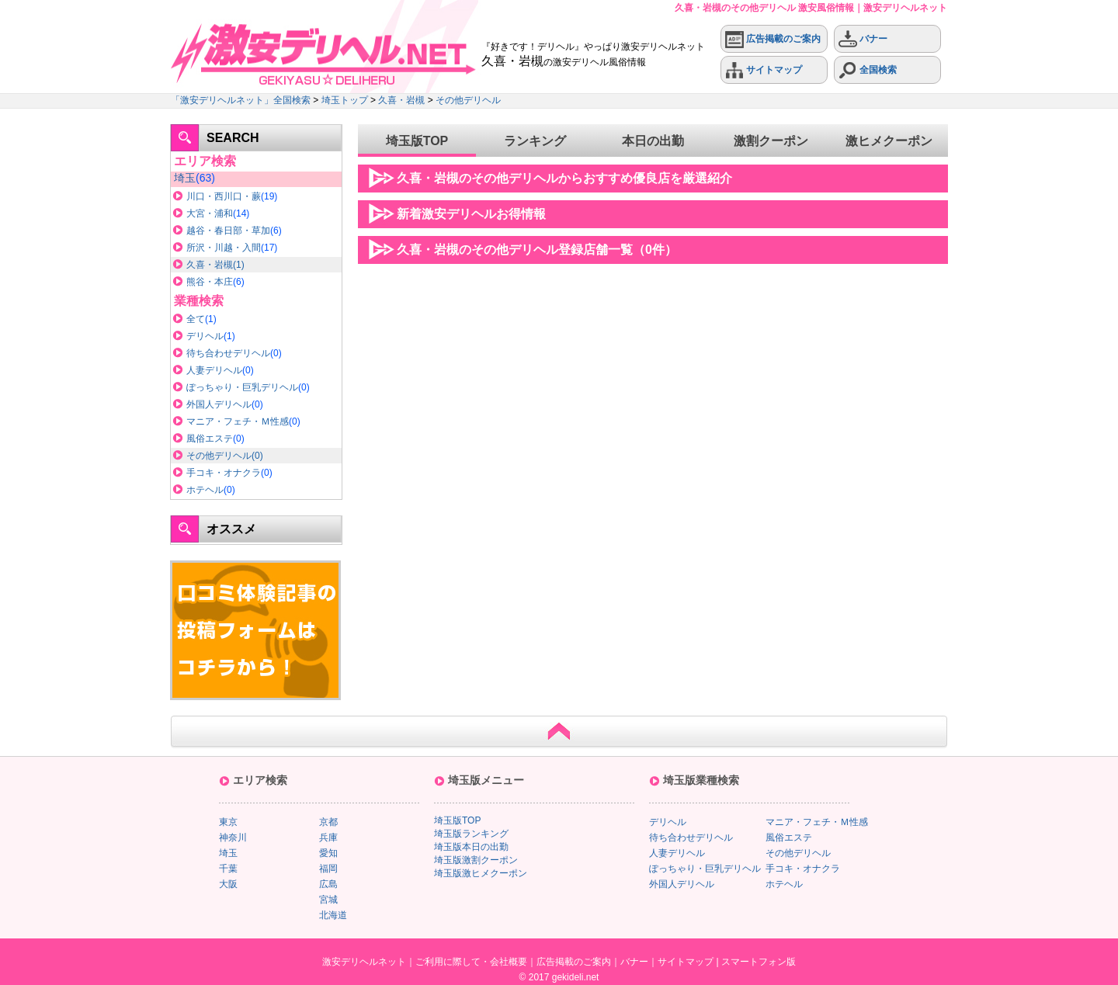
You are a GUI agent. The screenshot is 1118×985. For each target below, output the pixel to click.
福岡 (328, 868)
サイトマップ (763, 70)
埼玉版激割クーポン (476, 860)
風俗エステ (209, 438)
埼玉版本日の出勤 (471, 846)
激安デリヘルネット (364, 961)
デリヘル (205, 336)
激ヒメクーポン (888, 140)
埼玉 (185, 178)
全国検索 (867, 70)
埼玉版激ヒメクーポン (480, 873)
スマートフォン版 (758, 961)
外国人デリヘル (219, 404)
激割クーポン (771, 140)
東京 (228, 822)
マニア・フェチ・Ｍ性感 (237, 421)
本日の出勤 (653, 140)
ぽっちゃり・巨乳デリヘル (242, 387)
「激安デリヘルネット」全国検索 (241, 100)
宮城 (328, 899)
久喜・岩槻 (401, 100)
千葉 (228, 868)
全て (195, 319)
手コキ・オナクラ (223, 472)
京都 (328, 822)
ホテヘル (205, 489)
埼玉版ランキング (471, 833)
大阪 (228, 884)
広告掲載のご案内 (773, 39)
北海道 (333, 915)
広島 (328, 884)
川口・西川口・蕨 (223, 196)
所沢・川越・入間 (223, 247)
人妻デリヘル (214, 370)
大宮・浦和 (209, 213)
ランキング (535, 140)
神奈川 (233, 837)
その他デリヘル (468, 100)
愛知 (328, 853)
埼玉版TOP (417, 140)
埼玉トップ (344, 100)
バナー (862, 39)
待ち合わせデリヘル (228, 353)
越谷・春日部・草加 (228, 230)
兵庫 (328, 837)
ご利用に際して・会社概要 (471, 961)
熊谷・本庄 (209, 281)
